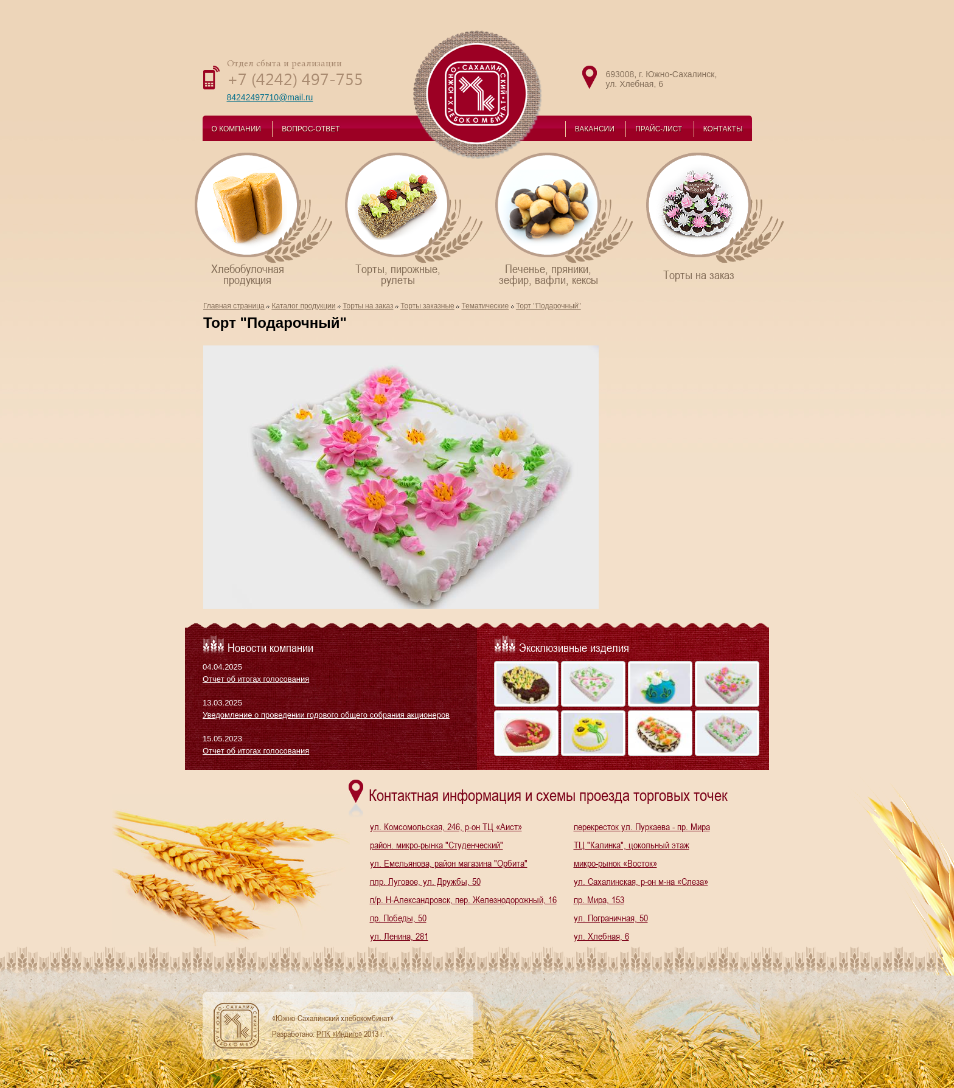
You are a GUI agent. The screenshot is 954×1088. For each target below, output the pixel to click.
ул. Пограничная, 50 (611, 917)
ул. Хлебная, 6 (601, 935)
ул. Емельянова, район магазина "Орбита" (448, 863)
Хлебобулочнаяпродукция (264, 218)
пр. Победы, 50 (398, 917)
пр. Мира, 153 (599, 899)
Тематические (485, 306)
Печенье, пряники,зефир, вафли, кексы (565, 218)
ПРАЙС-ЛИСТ (658, 129)
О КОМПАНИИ (236, 129)
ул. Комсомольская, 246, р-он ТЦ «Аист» (446, 826)
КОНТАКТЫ (723, 129)
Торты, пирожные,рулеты (414, 218)
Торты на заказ (715, 216)
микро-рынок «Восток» (615, 863)
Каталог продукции (303, 306)
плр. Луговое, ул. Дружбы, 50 (425, 881)
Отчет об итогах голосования (256, 679)
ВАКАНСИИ (595, 129)
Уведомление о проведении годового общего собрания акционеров (326, 714)
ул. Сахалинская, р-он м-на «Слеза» (641, 881)
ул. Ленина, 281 (399, 935)
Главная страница (234, 306)
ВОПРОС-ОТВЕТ (310, 129)
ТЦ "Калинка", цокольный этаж (631, 844)
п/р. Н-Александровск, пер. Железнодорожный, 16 (463, 899)
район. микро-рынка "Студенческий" (436, 844)
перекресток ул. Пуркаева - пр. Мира (642, 826)
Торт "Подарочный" (548, 306)
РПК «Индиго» (339, 1034)
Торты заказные (427, 306)
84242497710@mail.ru (270, 97)
